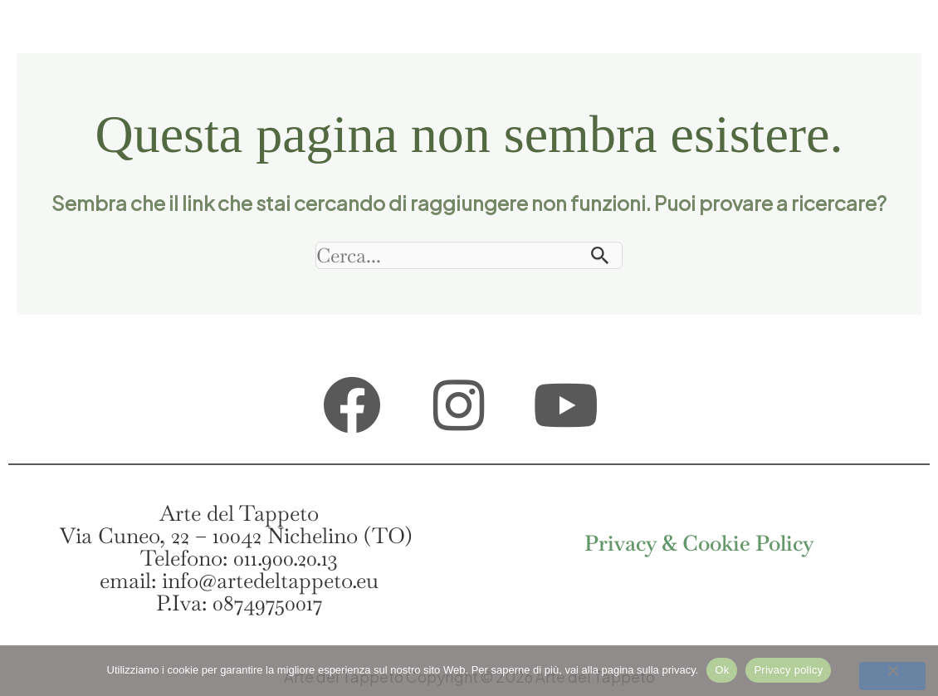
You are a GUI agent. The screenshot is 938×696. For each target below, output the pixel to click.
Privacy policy (788, 670)
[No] (892, 676)
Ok (722, 670)
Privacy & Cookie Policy (699, 543)
